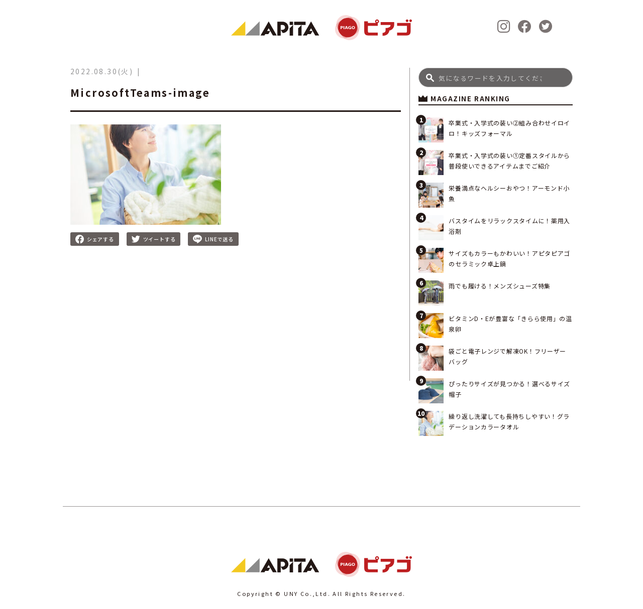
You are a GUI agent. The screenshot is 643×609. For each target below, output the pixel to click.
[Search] (495, 77)
